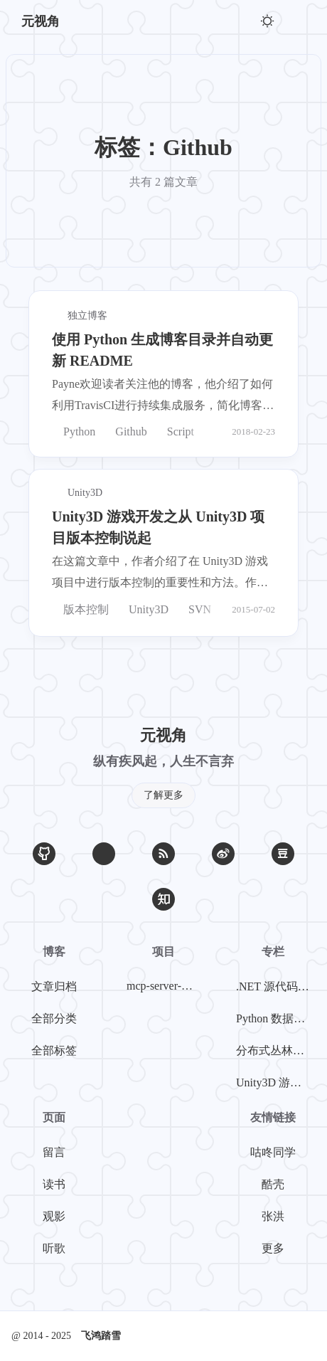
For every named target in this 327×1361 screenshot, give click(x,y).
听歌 (54, 1248)
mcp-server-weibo (166, 986)
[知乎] (163, 899)
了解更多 (163, 795)
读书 (54, 1184)
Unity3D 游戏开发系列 (276, 1082)
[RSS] (163, 853)
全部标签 (54, 1050)
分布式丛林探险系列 (276, 1050)
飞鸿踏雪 (101, 1335)
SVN (194, 609)
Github (125, 431)
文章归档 (54, 986)
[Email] (103, 853)
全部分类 (54, 1018)
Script (175, 431)
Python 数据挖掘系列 (276, 1018)
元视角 (40, 21)
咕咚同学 (273, 1152)
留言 (54, 1152)
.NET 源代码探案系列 (276, 986)
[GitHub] (44, 853)
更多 (273, 1248)
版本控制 (80, 609)
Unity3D (142, 609)
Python (73, 431)
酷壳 (273, 1184)
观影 (54, 1216)
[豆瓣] (283, 853)
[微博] (223, 853)
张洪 (273, 1216)
